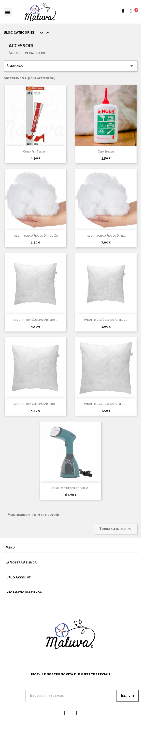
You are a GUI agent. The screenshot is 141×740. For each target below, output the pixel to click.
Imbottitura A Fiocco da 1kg (106, 235)
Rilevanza (70, 66)
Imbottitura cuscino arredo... (35, 319)
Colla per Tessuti (35, 151)
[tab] (70, 547)
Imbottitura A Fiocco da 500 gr (35, 235)
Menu (10, 547)
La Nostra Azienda (21, 562)
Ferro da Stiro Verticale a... (70, 488)
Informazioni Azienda (23, 592)
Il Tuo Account (18, 577)
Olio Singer (106, 151)
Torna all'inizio (115, 529)
